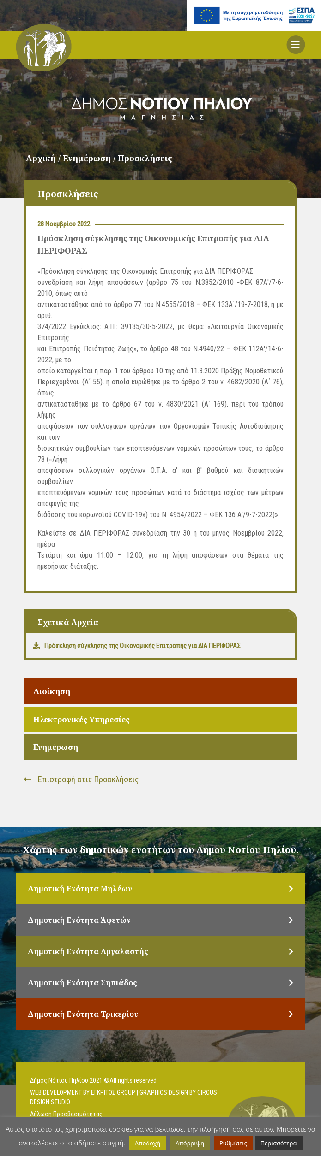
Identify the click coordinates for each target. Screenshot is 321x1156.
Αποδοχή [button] (147, 1143)
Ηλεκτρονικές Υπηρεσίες (81, 719)
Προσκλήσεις (145, 158)
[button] (295, 44)
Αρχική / (44, 158)
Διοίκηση (51, 691)
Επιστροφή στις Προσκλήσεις (81, 779)
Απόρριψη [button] (190, 1143)
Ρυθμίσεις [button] (233, 1143)
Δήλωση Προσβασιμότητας (66, 1114)
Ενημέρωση (55, 747)
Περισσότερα (278, 1143)
